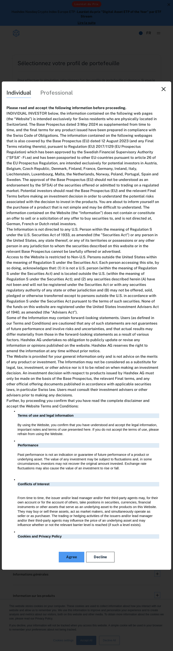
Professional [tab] (56, 92)
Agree (71, 557)
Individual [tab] (18, 92)
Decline (100, 557)
